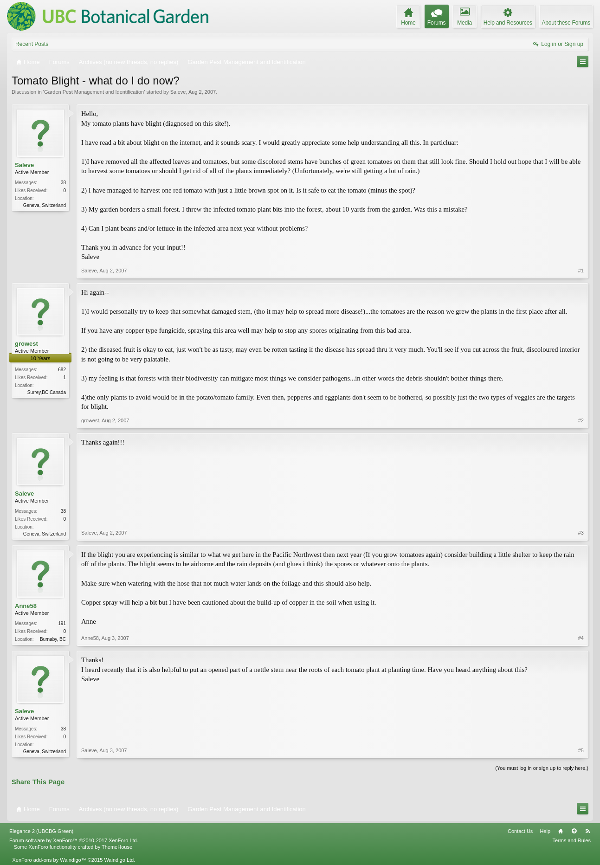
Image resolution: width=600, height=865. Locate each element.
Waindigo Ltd (119, 860)
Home (560, 831)
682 (62, 369)
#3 (581, 533)
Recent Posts (31, 44)
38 (63, 182)
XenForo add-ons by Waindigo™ (49, 860)
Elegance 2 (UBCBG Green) (41, 831)
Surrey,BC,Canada (46, 392)
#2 (581, 420)
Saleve (178, 92)
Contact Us (520, 831)
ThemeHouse (117, 847)
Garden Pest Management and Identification (94, 92)
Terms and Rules (571, 840)
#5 (581, 750)
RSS (587, 831)
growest (26, 343)
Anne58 (26, 605)
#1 (581, 270)
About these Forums (566, 22)
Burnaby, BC (53, 639)
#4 (581, 638)
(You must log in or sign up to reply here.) (541, 768)
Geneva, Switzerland (44, 205)
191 (62, 623)
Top (574, 831)
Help (545, 831)
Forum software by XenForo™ (73, 840)
